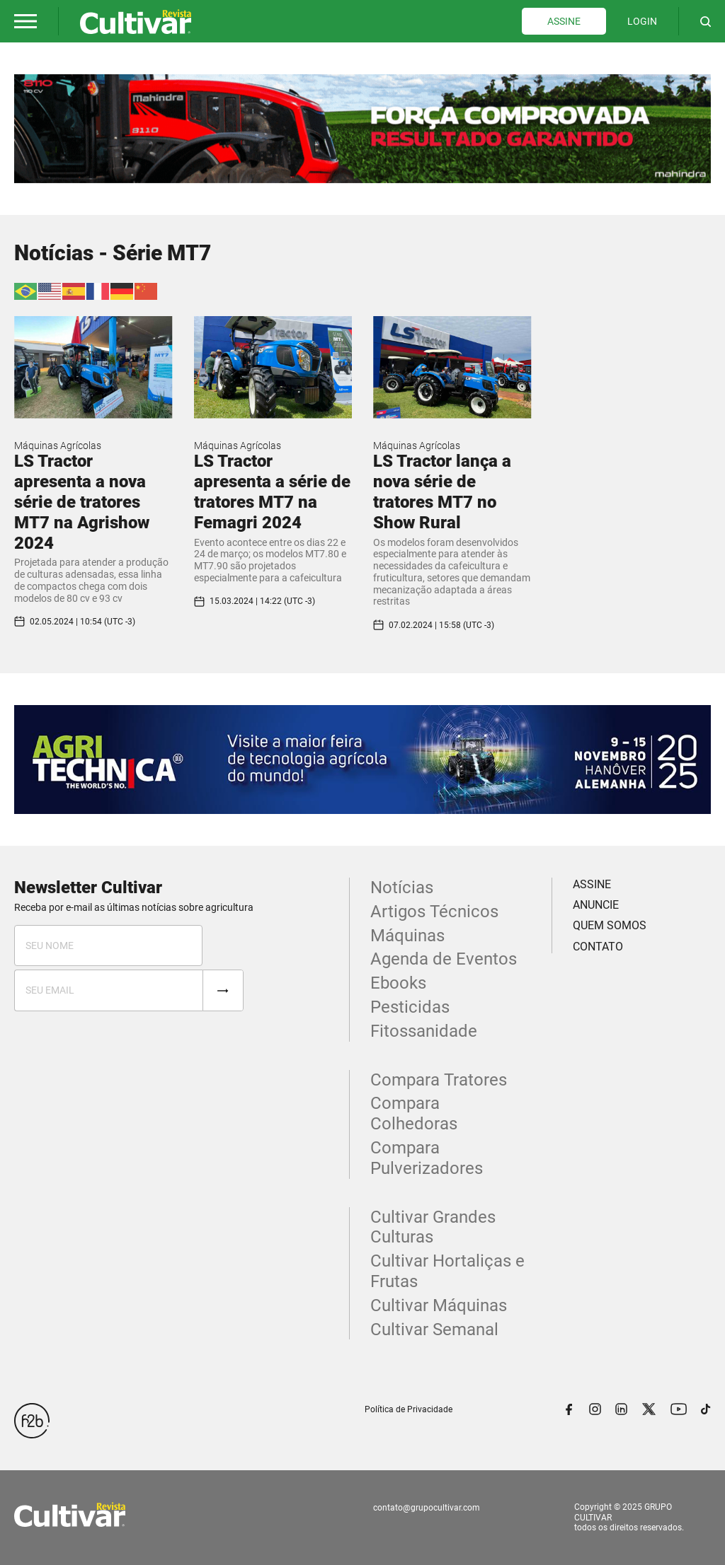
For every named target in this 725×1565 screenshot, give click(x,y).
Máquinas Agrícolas (57, 445)
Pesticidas (410, 1007)
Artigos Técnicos (434, 911)
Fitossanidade (423, 1031)
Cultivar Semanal (434, 1329)
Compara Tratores (438, 1080)
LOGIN (642, 21)
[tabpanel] (362, 128)
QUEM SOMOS (609, 925)
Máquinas (407, 936)
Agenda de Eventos (443, 959)
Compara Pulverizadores (426, 1158)
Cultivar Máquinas (438, 1305)
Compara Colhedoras (413, 1113)
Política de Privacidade (408, 1409)
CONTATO (598, 946)
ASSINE (564, 21)
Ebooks (398, 983)
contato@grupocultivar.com (426, 1508)
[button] (25, 21)
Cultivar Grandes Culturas (433, 1227)
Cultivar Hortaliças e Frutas (447, 1271)
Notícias (401, 887)
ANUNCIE (596, 905)
